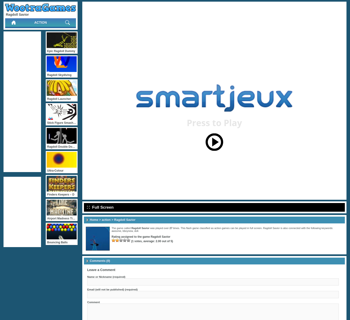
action (40, 22)
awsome (116, 231)
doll (136, 231)
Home (94, 220)
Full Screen (100, 207)
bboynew (128, 231)
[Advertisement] (22, 101)
